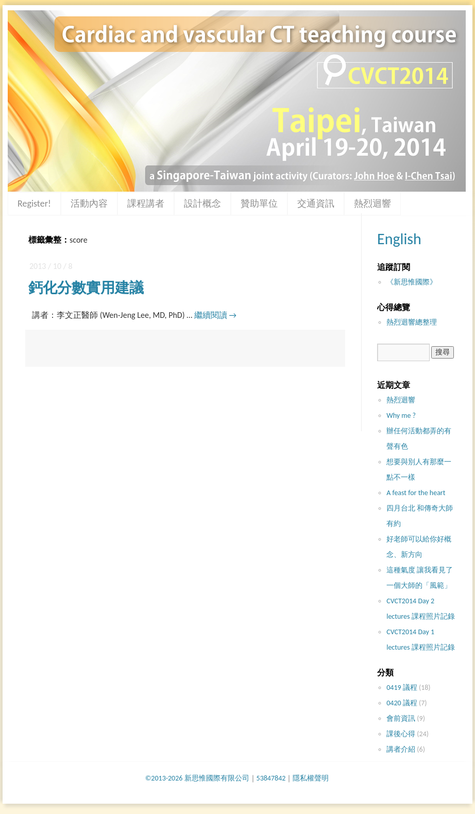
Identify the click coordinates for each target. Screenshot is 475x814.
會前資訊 (400, 718)
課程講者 (145, 203)
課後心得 (400, 734)
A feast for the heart (415, 492)
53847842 (271, 778)
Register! (34, 203)
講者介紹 (400, 749)
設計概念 (202, 203)
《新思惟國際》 (411, 282)
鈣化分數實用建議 (86, 288)
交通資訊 (315, 203)
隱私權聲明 (311, 778)
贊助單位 (259, 203)
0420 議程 (401, 703)
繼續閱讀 (215, 315)
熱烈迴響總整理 (411, 322)
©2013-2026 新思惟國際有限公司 (197, 778)
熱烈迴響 (372, 203)
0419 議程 (401, 687)
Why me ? (401, 415)
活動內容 (89, 203)
